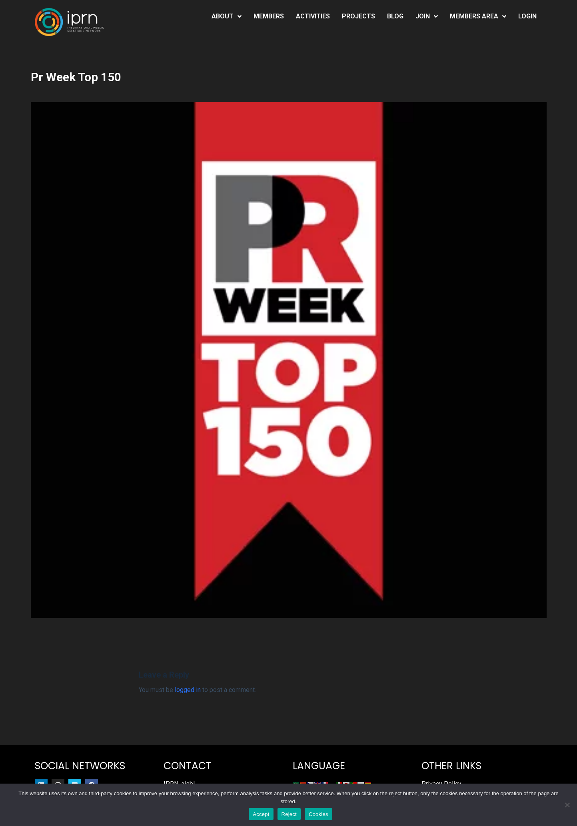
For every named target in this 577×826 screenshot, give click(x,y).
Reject (289, 814)
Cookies (318, 814)
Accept (261, 814)
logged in (188, 690)
